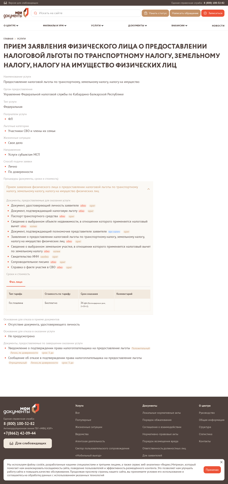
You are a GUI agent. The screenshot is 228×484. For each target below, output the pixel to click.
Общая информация (211, 420)
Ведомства (82, 434)
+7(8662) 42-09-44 (20, 433)
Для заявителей (152, 455)
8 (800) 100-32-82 (214, 2)
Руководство (207, 412)
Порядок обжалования (157, 420)
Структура (205, 427)
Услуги (21, 39)
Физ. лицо (15, 282)
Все (77, 412)
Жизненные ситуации (88, 427)
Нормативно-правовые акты (160, 434)
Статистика (205, 434)
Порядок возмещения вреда (160, 441)
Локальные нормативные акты (161, 412)
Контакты (205, 441)
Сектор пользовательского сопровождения (102, 448)
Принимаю (212, 470)
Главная (8, 39)
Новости (218, 26)
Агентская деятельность (90, 441)
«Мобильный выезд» (88, 455)
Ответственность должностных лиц (164, 448)
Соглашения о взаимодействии (161, 427)
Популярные (83, 420)
